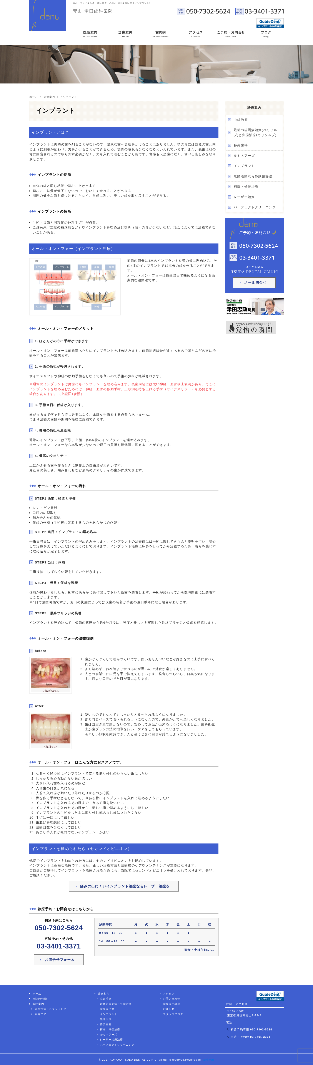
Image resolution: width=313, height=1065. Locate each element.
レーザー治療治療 (111, 1039)
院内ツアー (42, 1014)
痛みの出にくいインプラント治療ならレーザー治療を (125, 886)
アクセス (196, 35)
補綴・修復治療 (246, 186)
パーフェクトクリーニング (255, 207)
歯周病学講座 (171, 1003)
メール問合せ (255, 282)
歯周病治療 (107, 1008)
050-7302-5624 (59, 928)
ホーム (37, 993)
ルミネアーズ (244, 155)
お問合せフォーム (60, 960)
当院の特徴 (40, 998)
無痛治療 (106, 1019)
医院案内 (90, 35)
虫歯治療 (241, 120)
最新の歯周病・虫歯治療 (116, 1003)
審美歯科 (241, 145)
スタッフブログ (173, 1014)
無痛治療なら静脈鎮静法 (253, 176)
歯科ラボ (208, 1059)
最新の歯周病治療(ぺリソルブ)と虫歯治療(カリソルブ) (255, 132)
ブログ (266, 35)
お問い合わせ (171, 998)
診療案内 (125, 35)
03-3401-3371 (59, 946)
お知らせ (169, 1008)
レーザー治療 (244, 197)
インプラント (244, 166)
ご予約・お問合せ (231, 35)
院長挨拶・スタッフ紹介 (50, 1008)
